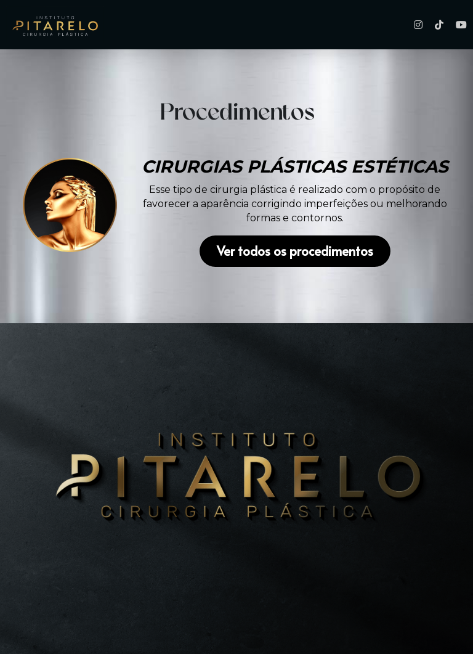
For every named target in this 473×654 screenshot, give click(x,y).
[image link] (70, 205)
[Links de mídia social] (418, 25)
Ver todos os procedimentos (295, 251)
